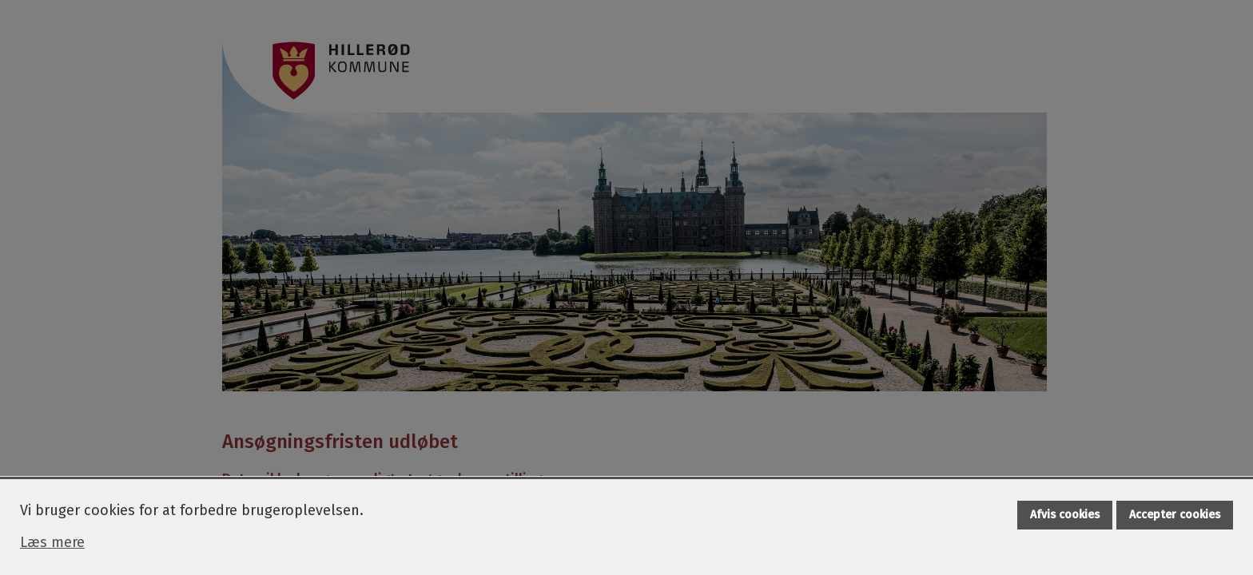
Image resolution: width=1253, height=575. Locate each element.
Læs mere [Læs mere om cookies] (52, 542)
